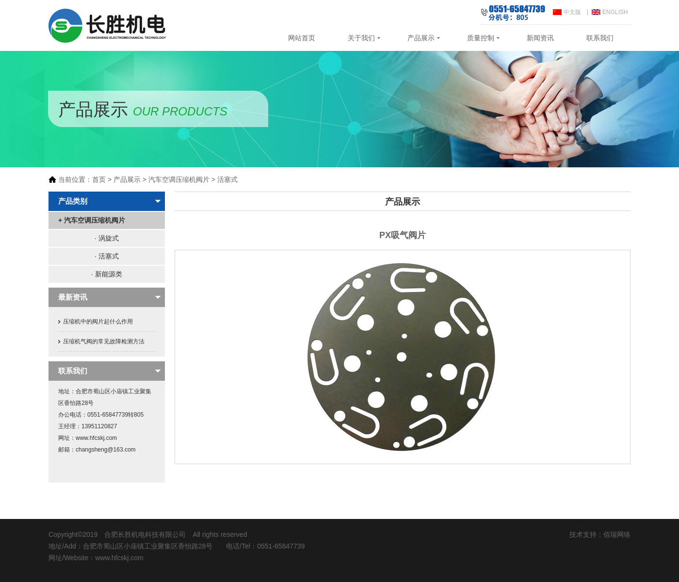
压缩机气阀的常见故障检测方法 (104, 341)
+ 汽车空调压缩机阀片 (91, 220)
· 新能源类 (106, 274)
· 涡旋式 (107, 238)
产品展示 (421, 38)
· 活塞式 (107, 256)
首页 (99, 179)
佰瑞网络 (616, 534)
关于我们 (361, 38)
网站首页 (301, 38)
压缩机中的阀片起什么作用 (98, 321)
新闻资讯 (540, 38)
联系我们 (600, 38)
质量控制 (480, 38)
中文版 (572, 12)
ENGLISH (615, 12)
